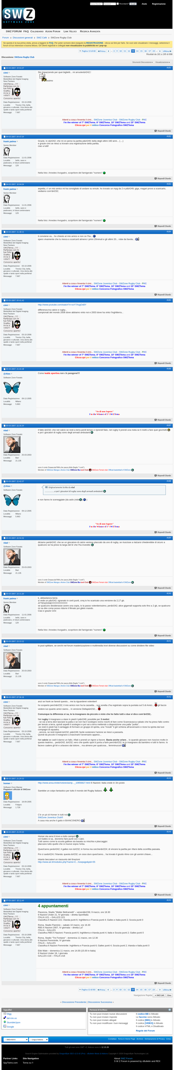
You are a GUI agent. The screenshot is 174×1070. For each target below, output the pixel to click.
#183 (169, 184)
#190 (169, 593)
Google (10, 1026)
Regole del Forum (145, 1030)
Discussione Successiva (100, 1002)
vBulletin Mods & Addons (97, 1054)
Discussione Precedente (74, 1002)
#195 (169, 900)
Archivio (140, 1039)
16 (145, 51)
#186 (169, 368)
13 (133, 51)
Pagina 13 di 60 (89, 51)
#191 (169, 641)
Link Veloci (70, 31)
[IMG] (147, 1020)
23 (154, 51)
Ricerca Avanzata (90, 31)
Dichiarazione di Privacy (155, 1039)
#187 (169, 425)
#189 (169, 538)
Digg (9, 1014)
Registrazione (159, 4)
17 (149, 51)
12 (129, 51)
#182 (169, 136)
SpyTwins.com (10, 1062)
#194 (169, 832)
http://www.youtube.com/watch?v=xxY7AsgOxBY (62, 304)
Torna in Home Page (126, 1039)
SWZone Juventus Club (105, 119)
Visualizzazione (161, 62)
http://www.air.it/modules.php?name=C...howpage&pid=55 (66, 862)
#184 (169, 231)
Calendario (36, 31)
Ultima (167, 51)
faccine (143, 1017)
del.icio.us (12, 1018)
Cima (169, 995)
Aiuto (144, 4)
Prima (101, 51)
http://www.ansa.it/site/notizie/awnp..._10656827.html (64, 783)
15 (141, 51)
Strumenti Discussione (141, 62)
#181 (169, 67)
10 (120, 51)
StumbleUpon (13, 1022)
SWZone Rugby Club (24, 57)
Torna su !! (28, 1062)
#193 (169, 778)
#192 (169, 697)
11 (125, 51)
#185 (169, 300)
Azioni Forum (52, 31)
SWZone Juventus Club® (50, 817)
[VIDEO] (149, 1023)
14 (137, 51)
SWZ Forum (127, 1058)
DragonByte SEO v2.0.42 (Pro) (72, 1054)
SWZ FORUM (14, 31)
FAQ (26, 31)
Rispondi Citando (163, 131)
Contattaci (112, 1039)
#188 (169, 481)
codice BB (143, 1014)
